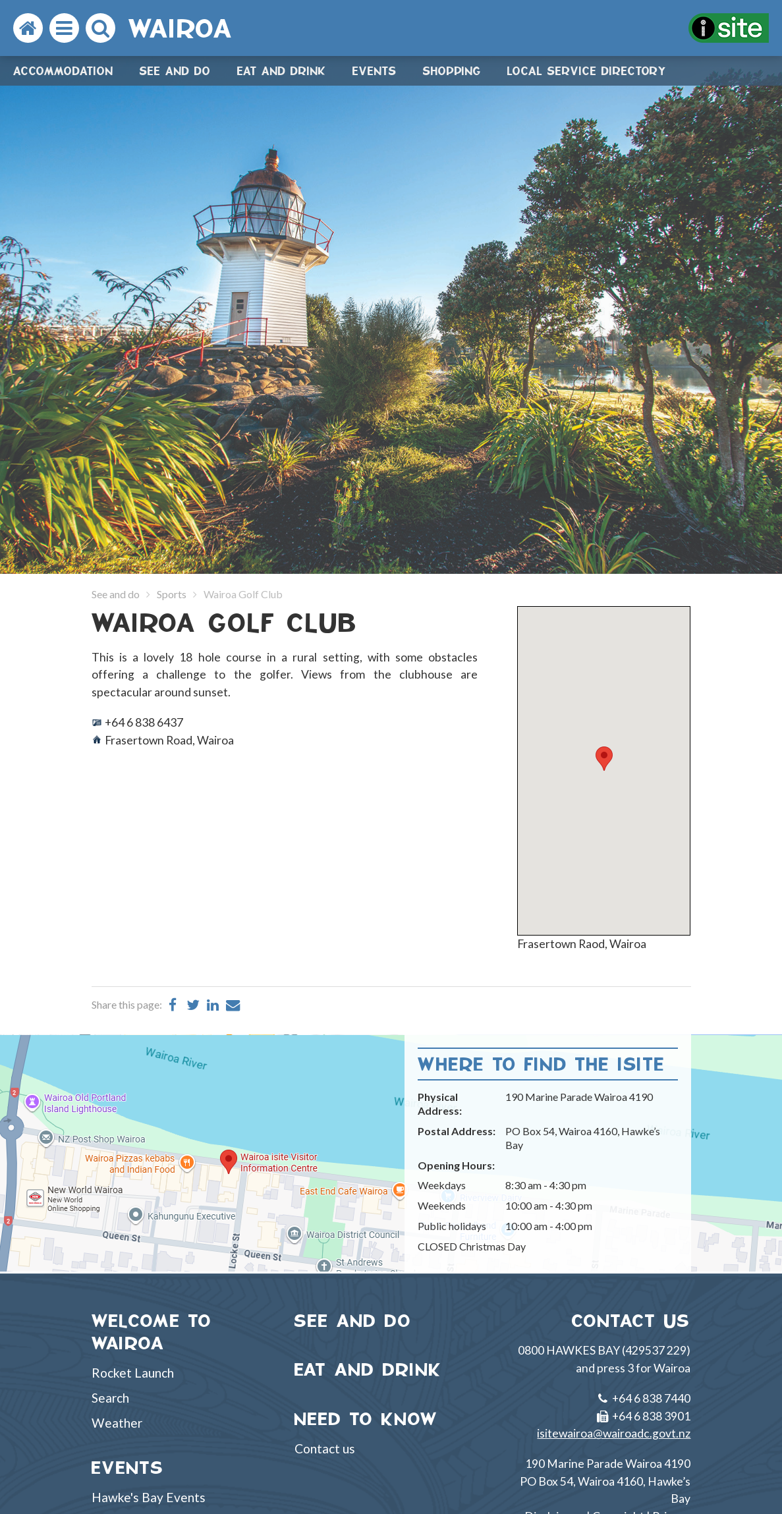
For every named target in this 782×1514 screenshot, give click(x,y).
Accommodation (63, 71)
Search (110, 1397)
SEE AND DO (353, 1321)
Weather (117, 1422)
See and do (175, 71)
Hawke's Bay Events (149, 1497)
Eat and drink (281, 71)
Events (374, 71)
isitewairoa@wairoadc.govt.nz (613, 1433)
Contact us (324, 1448)
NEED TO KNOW (366, 1419)
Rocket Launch (133, 1372)
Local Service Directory (587, 71)
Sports (171, 594)
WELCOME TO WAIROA (152, 1332)
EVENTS (128, 1467)
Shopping (452, 71)
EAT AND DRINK (368, 1369)
